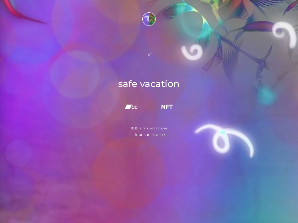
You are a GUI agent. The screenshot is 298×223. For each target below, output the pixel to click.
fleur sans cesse (149, 134)
